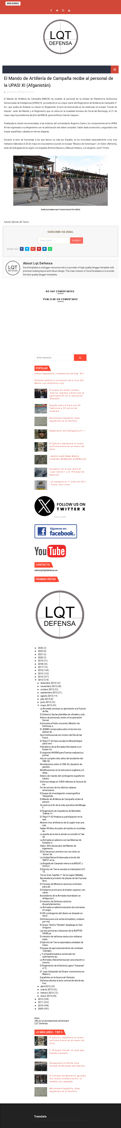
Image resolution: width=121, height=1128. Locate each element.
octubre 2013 (47, 689)
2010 (40, 1005)
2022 (40, 651)
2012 (40, 999)
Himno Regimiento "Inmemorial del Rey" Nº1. (60, 373)
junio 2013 (45, 702)
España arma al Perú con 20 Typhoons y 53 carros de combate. (65, 408)
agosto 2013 (46, 696)
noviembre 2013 (48, 686)
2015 (40, 673)
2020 (40, 657)
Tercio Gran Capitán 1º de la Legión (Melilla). (62, 875)
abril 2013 (45, 986)
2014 (40, 676)
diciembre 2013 (48, 683)
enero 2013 (46, 996)
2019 (40, 660)
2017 (40, 667)
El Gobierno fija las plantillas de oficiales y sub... (63, 714)
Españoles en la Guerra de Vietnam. (57, 977)
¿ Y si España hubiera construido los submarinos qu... (57, 955)
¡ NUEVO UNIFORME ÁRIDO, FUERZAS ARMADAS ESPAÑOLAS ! (67, 459)
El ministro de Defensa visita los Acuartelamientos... (55, 902)
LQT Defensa (41, 1023)
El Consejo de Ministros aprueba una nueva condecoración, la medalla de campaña (67, 1079)
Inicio (37, 1018)
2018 (40, 664)
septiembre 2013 (49, 692)
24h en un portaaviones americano (52, 1021)
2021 (40, 654)
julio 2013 (45, 699)
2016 (40, 670)
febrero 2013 (47, 993)
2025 (40, 648)
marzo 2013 (46, 989)
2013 (40, 680)
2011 (40, 1002)
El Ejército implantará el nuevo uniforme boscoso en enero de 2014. (66, 446)
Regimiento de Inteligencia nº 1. (67, 431)
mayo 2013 (46, 705)
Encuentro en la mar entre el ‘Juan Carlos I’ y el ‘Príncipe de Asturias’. (66, 472)
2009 (40, 1008)
